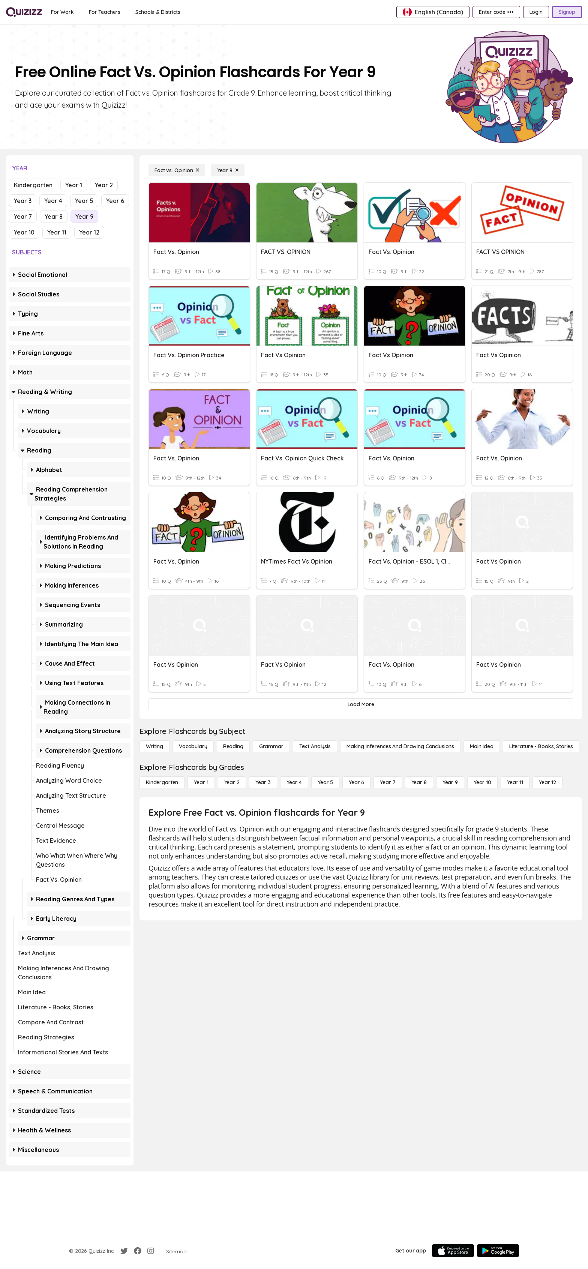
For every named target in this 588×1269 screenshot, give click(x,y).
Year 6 (115, 200)
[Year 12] (547, 782)
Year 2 (104, 185)
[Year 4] (294, 782)
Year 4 (53, 200)
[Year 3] (263, 782)
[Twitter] (124, 1251)
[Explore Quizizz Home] (24, 12)
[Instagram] (150, 1251)
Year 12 (89, 232)
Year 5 (84, 200)
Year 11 (56, 232)
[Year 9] (227, 170)
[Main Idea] (482, 746)
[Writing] (155, 746)
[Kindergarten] (162, 782)
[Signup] (567, 12)
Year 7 (23, 216)
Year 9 (84, 216)
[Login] (536, 12)
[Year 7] (388, 782)
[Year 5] (325, 782)
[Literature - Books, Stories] (541, 746)
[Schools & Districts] (157, 12)
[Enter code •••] (496, 12)
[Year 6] (356, 782)
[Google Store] (498, 1250)
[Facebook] (137, 1251)
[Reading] (233, 746)
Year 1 (73, 185)
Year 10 (24, 232)
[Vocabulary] (193, 746)
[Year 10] (482, 782)
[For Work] (62, 12)
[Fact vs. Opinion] (176, 170)
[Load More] (360, 704)
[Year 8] (419, 782)
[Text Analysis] (315, 746)
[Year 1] (201, 782)
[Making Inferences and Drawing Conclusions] (400, 746)
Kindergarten (33, 185)
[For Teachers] (104, 12)
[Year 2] (232, 782)
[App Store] (453, 1250)
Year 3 (23, 200)
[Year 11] (515, 782)
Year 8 (54, 216)
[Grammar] (271, 746)
